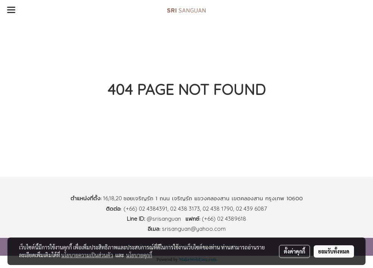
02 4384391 (153, 208)
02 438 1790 (218, 208)
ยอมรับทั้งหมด (334, 251)
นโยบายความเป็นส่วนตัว (87, 255)
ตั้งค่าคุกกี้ (294, 251)
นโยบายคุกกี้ (139, 255)
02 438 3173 (185, 208)
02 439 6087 (251, 208)
